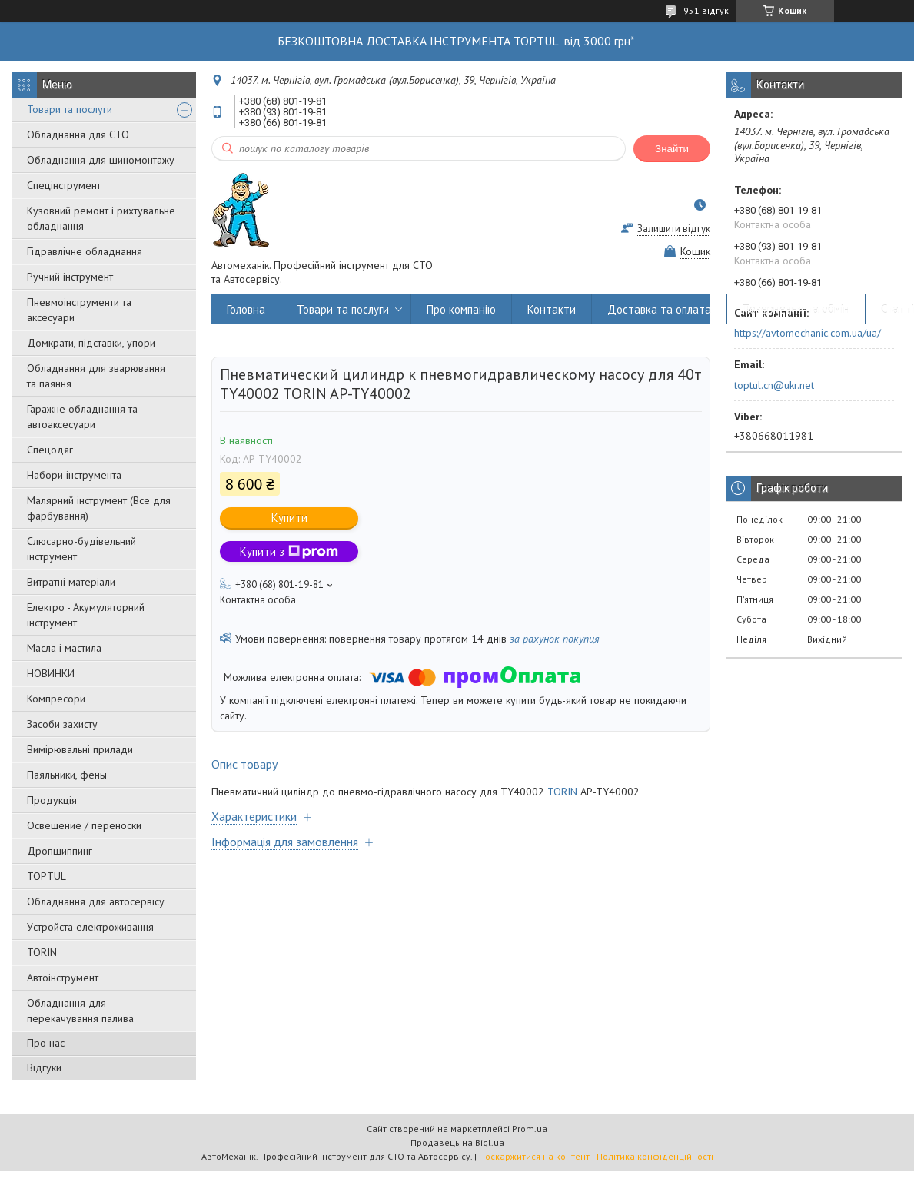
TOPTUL (46, 876)
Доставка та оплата (659, 309)
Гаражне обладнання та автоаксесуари (82, 416)
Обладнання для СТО (78, 134)
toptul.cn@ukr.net (774, 385)
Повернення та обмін (796, 309)
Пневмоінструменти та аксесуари (79, 309)
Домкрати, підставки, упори (91, 343)
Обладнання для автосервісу (96, 901)
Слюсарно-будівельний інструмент (81, 548)
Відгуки (44, 1067)
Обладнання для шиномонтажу (100, 160)
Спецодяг (50, 450)
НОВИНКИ (51, 673)
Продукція (52, 800)
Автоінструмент (62, 978)
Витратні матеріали (71, 582)
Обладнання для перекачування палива (80, 1010)
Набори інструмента (74, 475)
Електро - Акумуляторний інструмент (86, 614)
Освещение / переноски (84, 825)
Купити (289, 517)
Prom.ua (529, 1128)
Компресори (56, 699)
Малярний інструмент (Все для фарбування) (99, 508)
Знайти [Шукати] (672, 148)
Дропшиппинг (59, 851)
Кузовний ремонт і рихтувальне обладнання (101, 218)
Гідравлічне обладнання (84, 251)
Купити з (289, 551)
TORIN (42, 952)
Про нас (46, 1043)
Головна (246, 309)
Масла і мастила (64, 648)
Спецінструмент (64, 185)
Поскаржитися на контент (534, 1156)
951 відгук (706, 10)
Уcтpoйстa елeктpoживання (90, 927)
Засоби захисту (62, 724)
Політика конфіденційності (655, 1156)
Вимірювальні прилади (80, 749)
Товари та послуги (69, 109)
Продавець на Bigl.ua (457, 1142)
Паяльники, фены (67, 775)
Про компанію (461, 309)
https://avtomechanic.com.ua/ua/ (807, 333)
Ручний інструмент (70, 277)
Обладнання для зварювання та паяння (96, 375)
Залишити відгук (673, 228)
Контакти (551, 309)
